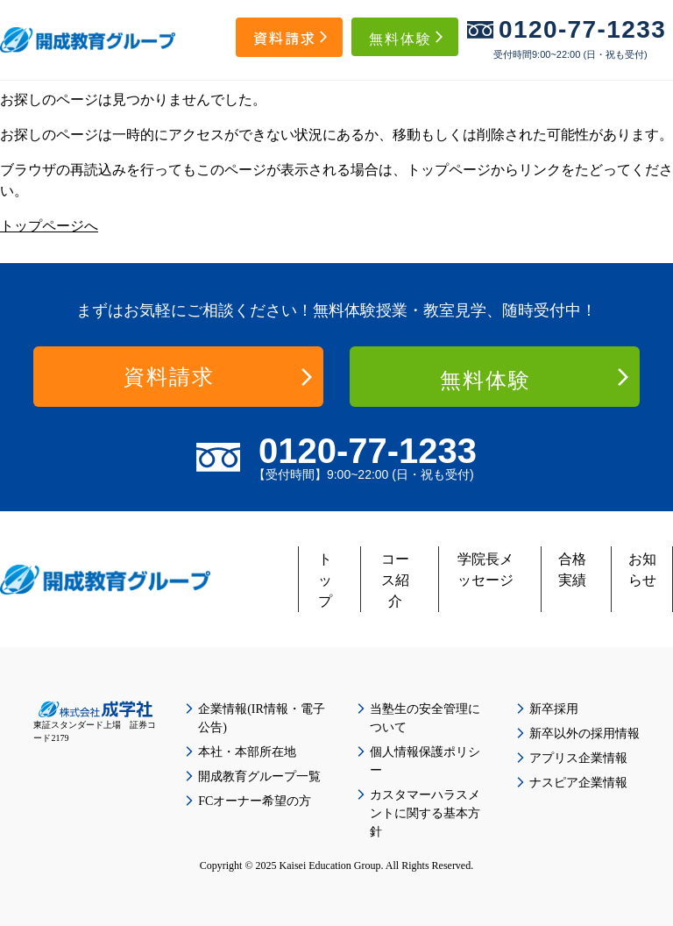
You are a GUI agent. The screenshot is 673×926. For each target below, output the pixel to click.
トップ (325, 580)
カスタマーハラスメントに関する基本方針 (425, 813)
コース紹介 (395, 580)
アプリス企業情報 (578, 758)
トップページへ (49, 225)
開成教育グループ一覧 (259, 776)
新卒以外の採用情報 (584, 733)
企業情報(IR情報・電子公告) (261, 718)
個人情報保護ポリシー (425, 761)
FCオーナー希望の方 (254, 801)
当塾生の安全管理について (425, 718)
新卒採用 (553, 709)
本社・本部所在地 (247, 752)
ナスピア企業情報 (578, 782)
